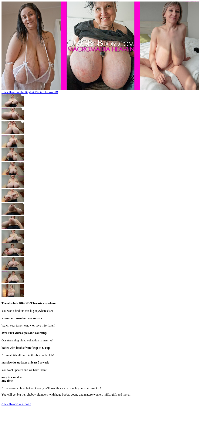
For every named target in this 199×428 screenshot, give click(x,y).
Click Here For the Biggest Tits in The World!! (30, 92)
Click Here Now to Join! (16, 404)
